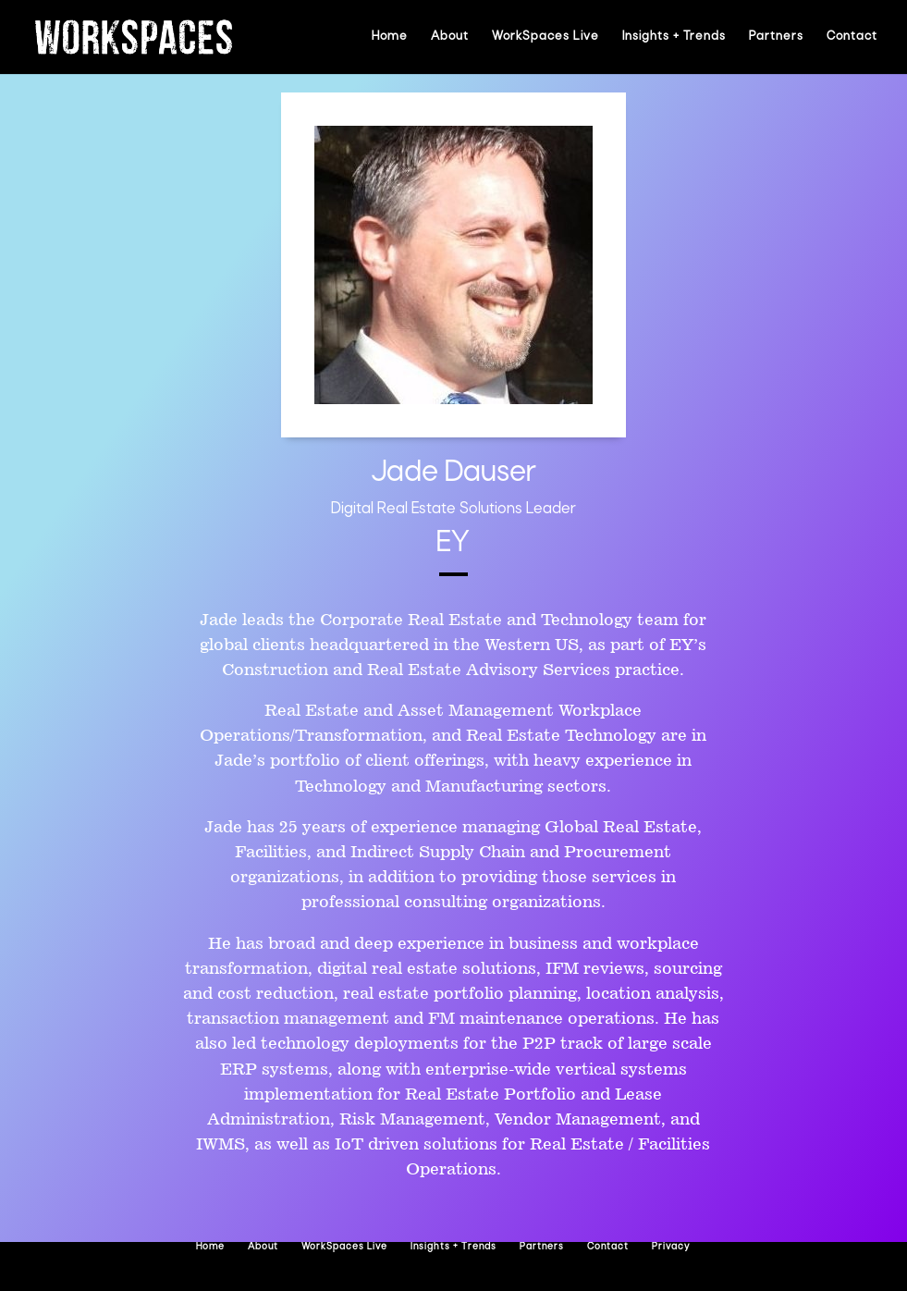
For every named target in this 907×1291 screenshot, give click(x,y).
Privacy (671, 1247)
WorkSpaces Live (545, 37)
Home (390, 37)
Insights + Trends (674, 37)
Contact (852, 37)
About (450, 37)
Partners (776, 37)
